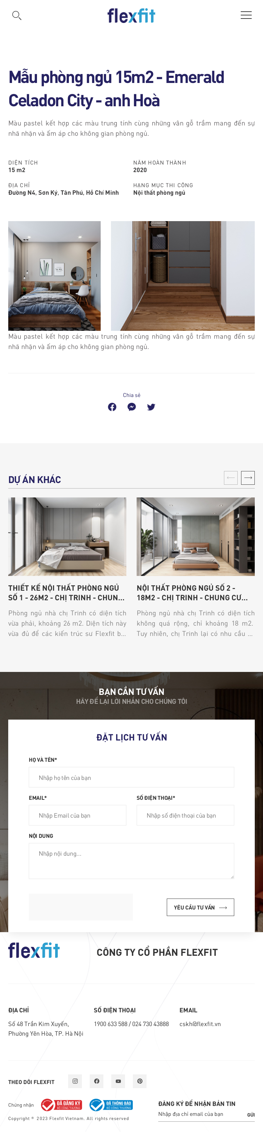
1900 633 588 (111, 1023)
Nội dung (41, 835)
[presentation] (81, 907)
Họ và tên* (43, 759)
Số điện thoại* (156, 797)
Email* (38, 797)
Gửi (251, 1114)
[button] (248, 478)
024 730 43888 (150, 1023)
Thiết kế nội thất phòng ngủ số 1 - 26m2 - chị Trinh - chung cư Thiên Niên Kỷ (65, 592)
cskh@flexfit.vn (200, 1023)
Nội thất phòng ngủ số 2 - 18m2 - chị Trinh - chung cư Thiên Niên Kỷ (189, 592)
